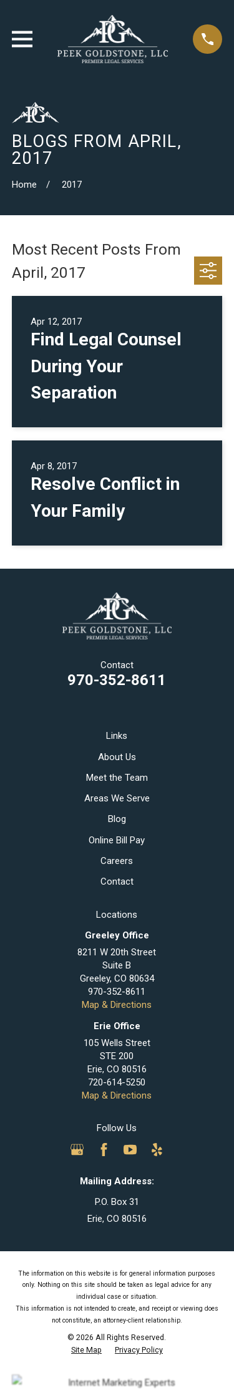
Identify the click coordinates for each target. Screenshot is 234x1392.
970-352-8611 (116, 680)
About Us (117, 757)
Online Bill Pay (117, 840)
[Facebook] (103, 1149)
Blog (117, 819)
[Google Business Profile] (77, 1149)
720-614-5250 (116, 1082)
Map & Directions (117, 1004)
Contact (117, 881)
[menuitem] (86, 1350)
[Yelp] (156, 1149)
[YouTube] (130, 1149)
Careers (116, 860)
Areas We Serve (117, 798)
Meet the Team (117, 777)
